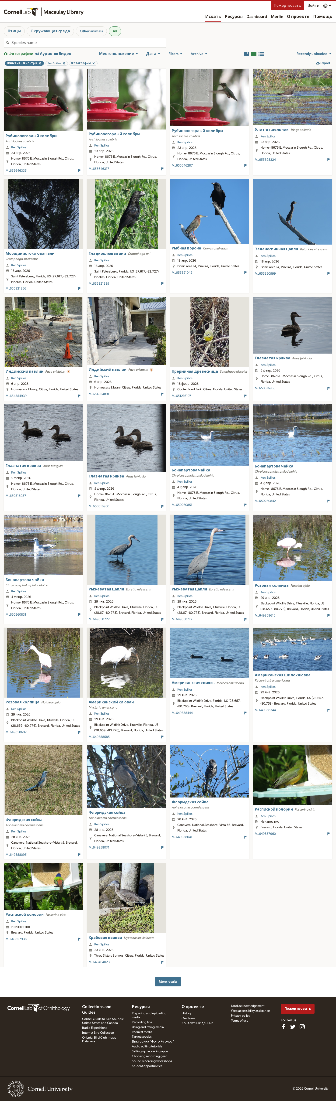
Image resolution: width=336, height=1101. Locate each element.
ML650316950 (99, 506)
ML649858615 (265, 615)
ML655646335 (16, 170)
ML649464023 (99, 962)
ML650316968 (265, 388)
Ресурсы (234, 17)
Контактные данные (198, 1023)
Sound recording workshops (152, 1061)
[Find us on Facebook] (283, 1026)
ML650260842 (265, 501)
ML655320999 (265, 273)
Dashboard (256, 17)
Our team (188, 1018)
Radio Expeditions (94, 1027)
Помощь (322, 17)
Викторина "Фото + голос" (153, 1041)
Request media (142, 1032)
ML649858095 (16, 854)
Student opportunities (147, 1066)
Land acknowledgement (247, 1006)
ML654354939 (16, 396)
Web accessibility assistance (250, 1010)
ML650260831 (16, 614)
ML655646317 (99, 168)
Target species (142, 1036)
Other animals (91, 31)
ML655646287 (182, 165)
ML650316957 (16, 496)
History (187, 1013)
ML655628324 (265, 159)
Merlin (277, 17)
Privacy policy (240, 1015)
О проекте (298, 17)
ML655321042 (182, 272)
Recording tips (142, 1022)
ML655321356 (16, 288)
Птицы (14, 31)
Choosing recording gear (149, 1056)
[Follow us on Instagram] (302, 1026)
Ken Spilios (18, 147)
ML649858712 (182, 619)
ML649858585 (99, 737)
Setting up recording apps (150, 1051)
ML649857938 (16, 939)
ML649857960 (265, 833)
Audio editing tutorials (147, 1046)
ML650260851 (182, 505)
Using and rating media (148, 1027)
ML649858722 (99, 619)
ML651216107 (181, 396)
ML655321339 (99, 283)
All (115, 31)
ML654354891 (99, 394)
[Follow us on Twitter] (293, 1026)
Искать (213, 17)
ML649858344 (265, 710)
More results (168, 981)
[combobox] (88, 43)
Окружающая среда (50, 31)
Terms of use (239, 1020)
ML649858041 (182, 837)
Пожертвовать (287, 5)
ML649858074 (99, 847)
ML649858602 (16, 732)
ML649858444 (182, 713)
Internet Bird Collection (98, 1032)
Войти (313, 5)
